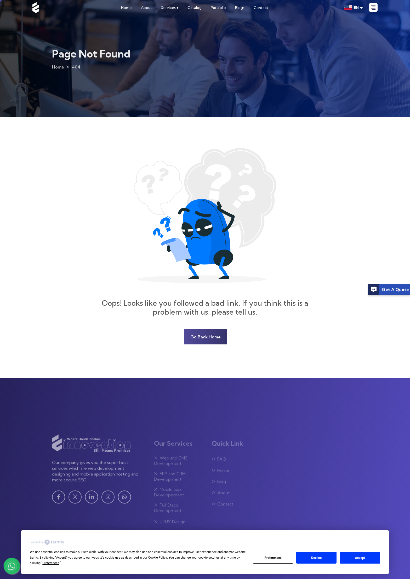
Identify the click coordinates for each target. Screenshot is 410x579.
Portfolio (218, 7)
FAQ (219, 460)
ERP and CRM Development (170, 477)
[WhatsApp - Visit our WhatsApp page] (124, 498)
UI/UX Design (169, 523)
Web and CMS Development (170, 462)
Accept (360, 558)
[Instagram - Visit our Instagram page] (108, 498)
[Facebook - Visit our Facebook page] (58, 498)
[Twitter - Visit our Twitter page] (75, 498)
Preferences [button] (50, 563)
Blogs (239, 7)
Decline (316, 558)
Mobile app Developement (169, 493)
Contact (261, 7)
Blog (219, 482)
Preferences (273, 558)
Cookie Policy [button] (157, 557)
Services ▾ (169, 7)
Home (126, 7)
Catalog (194, 7)
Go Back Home (205, 336)
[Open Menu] (373, 7)
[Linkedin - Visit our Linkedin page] (91, 498)
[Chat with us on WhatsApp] (12, 566)
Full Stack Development (167, 509)
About (146, 7)
